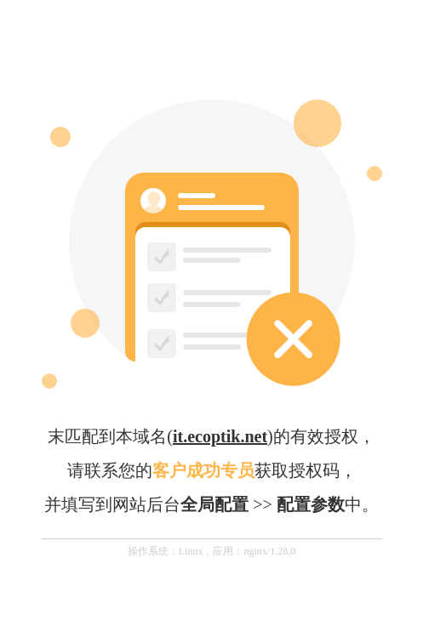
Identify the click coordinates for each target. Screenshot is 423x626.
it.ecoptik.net (220, 436)
